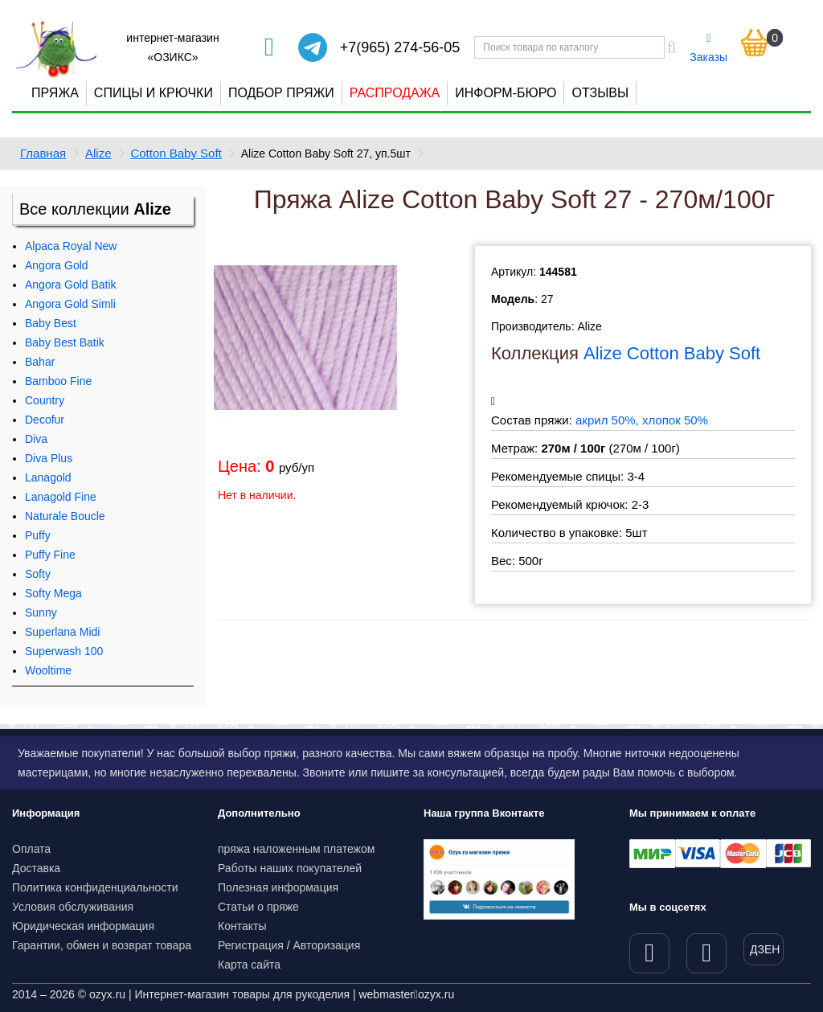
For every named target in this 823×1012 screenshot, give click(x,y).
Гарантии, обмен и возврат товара (101, 945)
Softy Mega (53, 593)
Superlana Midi (62, 631)
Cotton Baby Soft (175, 153)
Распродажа (395, 93)
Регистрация (251, 945)
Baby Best (50, 323)
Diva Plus (48, 458)
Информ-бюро (505, 93)
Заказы (708, 48)
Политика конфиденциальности (95, 887)
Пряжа (55, 93)
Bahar (40, 361)
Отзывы (600, 93)
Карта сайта (249, 964)
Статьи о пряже (258, 906)
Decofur (44, 419)
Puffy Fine (50, 554)
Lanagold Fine (60, 496)
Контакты (242, 926)
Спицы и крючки (153, 93)
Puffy (38, 535)
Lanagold (48, 477)
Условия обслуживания (72, 906)
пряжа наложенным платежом (296, 848)
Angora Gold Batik (71, 284)
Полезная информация (278, 887)
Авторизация (327, 945)
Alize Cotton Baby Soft (671, 353)
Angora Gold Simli (70, 303)
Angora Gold (56, 265)
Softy (38, 573)
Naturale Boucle (65, 516)
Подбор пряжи (281, 93)
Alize (98, 153)
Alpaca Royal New (71, 246)
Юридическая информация (83, 926)
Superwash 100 (64, 651)
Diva (36, 438)
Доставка (36, 868)
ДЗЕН (765, 949)
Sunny (41, 612)
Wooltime (48, 670)
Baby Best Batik (64, 342)
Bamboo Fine (58, 381)
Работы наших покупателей (290, 868)
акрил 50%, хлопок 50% (641, 420)
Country (44, 400)
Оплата (31, 848)
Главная (43, 153)
